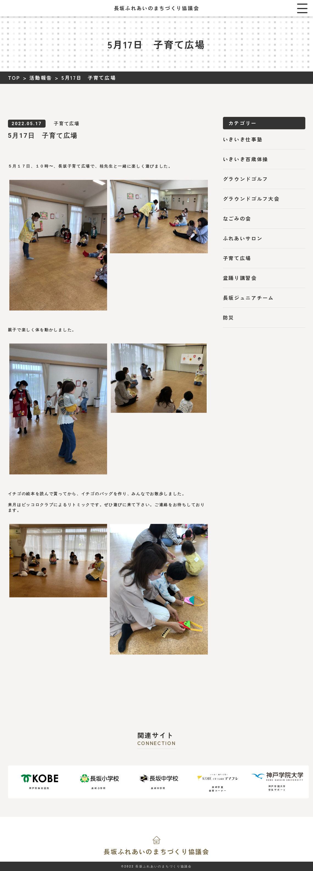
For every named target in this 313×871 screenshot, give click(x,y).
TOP (14, 77)
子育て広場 (237, 258)
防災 (228, 317)
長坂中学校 (158, 782)
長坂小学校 (99, 782)
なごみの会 (237, 218)
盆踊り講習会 (240, 277)
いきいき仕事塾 (243, 139)
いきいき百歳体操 (246, 159)
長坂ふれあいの (156, 851)
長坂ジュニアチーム (248, 297)
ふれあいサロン (243, 238)
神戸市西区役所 (39, 782)
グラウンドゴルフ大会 (251, 198)
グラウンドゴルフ (246, 178)
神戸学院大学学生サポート (277, 781)
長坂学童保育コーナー (218, 781)
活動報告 (40, 77)
